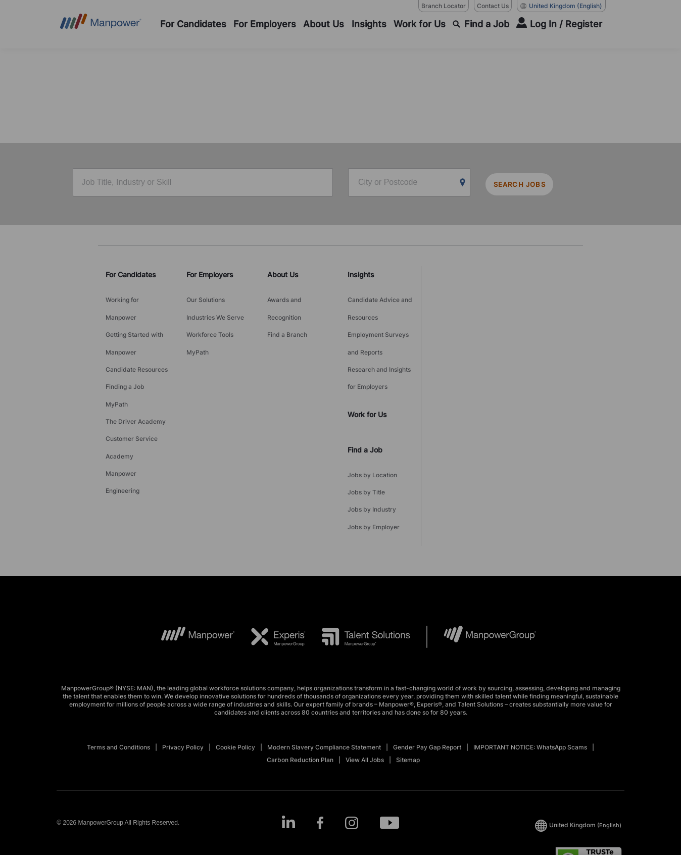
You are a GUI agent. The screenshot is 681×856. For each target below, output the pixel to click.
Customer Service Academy (132, 403)
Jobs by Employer (374, 480)
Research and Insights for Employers (379, 352)
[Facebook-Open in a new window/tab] (318, 773)
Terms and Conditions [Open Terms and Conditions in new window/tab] (118, 697)
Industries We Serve (215, 308)
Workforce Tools (209, 321)
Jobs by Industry (372, 467)
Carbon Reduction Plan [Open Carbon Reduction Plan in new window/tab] (300, 710)
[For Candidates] (193, 24)
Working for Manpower (122, 302)
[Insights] (369, 24)
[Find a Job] (481, 24)
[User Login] (559, 24)
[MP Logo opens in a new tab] (190, 587)
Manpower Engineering (122, 428)
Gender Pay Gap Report (427, 697)
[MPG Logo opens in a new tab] (481, 587)
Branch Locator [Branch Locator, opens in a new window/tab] (443, 6)
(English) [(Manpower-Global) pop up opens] (561, 6)
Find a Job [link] (365, 419)
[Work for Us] (420, 24)
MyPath (117, 371)
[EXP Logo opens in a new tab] (270, 587)
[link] (340, 773)
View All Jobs (365, 710)
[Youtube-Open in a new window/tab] (393, 773)
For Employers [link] (209, 272)
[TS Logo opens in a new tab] (358, 587)
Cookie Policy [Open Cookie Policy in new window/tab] (235, 697)
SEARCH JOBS (528, 183)
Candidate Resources (137, 346)
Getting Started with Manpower (134, 327)
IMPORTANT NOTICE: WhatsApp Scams (530, 697)
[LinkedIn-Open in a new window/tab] (284, 772)
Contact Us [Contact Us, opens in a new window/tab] (493, 6)
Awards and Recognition (284, 302)
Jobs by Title (366, 455)
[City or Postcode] (409, 183)
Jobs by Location (372, 442)
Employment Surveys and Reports (378, 327)
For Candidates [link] (131, 272)
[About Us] (323, 24)
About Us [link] (283, 272)
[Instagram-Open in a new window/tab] (352, 773)
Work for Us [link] (367, 383)
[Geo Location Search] (462, 183)
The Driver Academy (136, 384)
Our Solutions (205, 295)
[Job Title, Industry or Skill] (203, 183)
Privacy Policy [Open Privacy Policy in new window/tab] (183, 697)
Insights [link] (361, 272)
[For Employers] (264, 24)
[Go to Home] (100, 24)
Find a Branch (287, 321)
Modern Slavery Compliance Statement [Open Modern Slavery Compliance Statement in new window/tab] (324, 697)
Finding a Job (125, 359)
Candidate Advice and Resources (380, 302)
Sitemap (408, 710)
